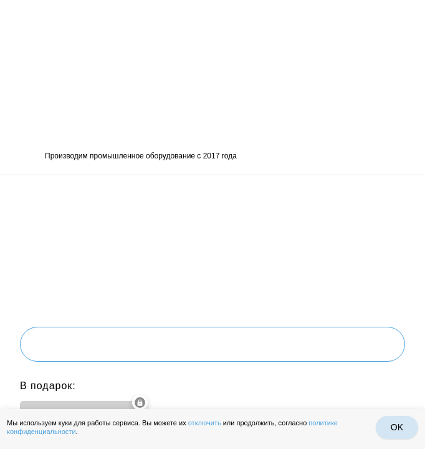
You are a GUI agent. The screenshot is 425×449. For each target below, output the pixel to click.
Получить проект (212, 344)
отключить (204, 423)
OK (397, 427)
